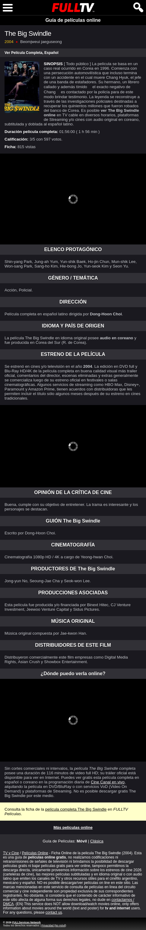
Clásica (96, 841)
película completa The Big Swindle (76, 809)
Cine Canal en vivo (108, 782)
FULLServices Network (26, 922)
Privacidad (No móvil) (53, 925)
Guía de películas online (72, 20)
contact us (54, 912)
